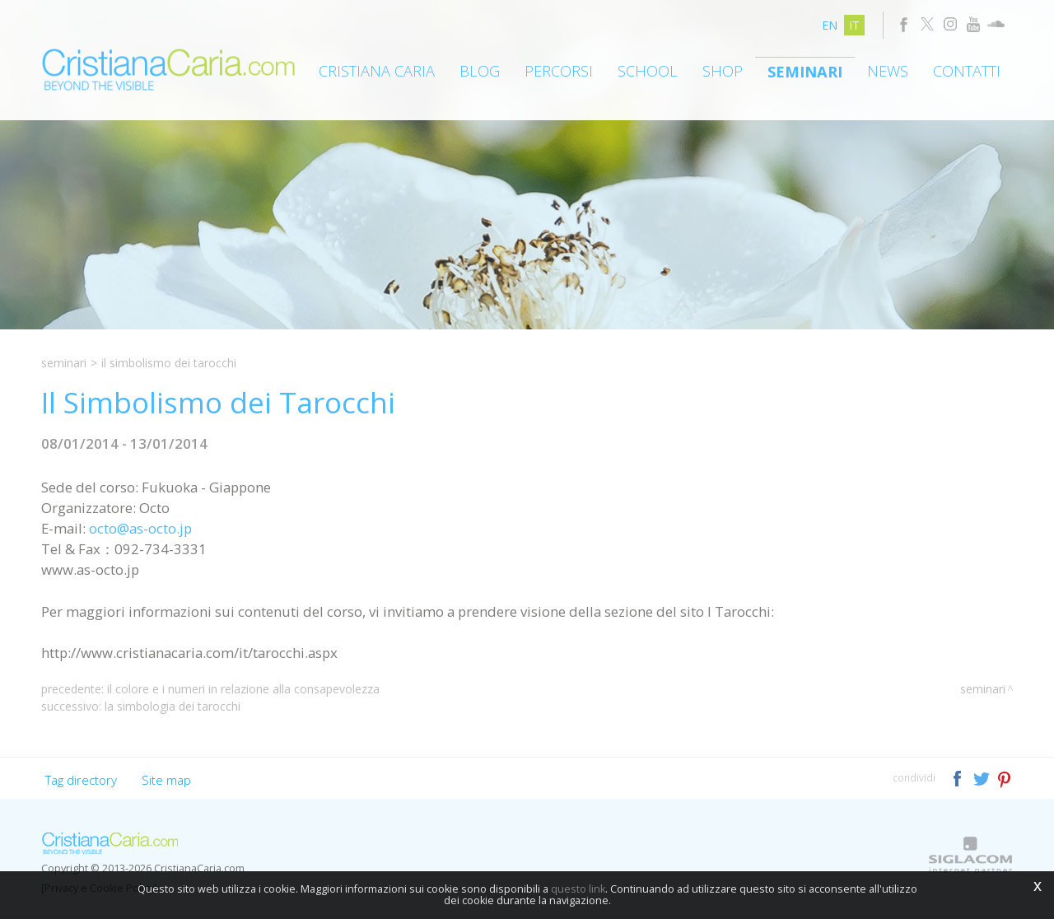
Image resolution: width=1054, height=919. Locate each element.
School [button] (648, 71)
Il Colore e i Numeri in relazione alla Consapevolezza (243, 689)
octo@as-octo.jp (140, 528)
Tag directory (81, 780)
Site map (166, 780)
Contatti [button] (966, 71)
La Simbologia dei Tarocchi (172, 706)
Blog (479, 71)
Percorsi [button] (559, 71)
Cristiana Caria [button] (377, 71)
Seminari (804, 72)
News (887, 71)
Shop (722, 71)
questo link (578, 889)
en (829, 25)
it (854, 25)
